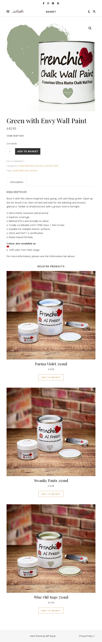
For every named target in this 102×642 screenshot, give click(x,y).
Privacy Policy (86, 635)
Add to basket (27, 151)
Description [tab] (16, 182)
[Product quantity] (10, 151)
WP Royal (50, 635)
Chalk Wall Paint (26, 165)
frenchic (33, 170)
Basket (51, 11)
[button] (90, 28)
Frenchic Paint (51, 165)
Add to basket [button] (51, 377)
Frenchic (39, 165)
